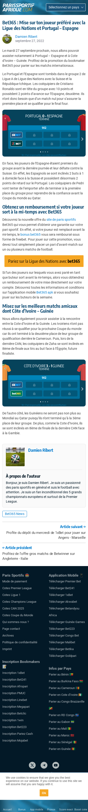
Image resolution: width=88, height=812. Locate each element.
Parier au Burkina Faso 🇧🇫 (66, 681)
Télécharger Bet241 (62, 588)
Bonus (22, 809)
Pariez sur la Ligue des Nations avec (44, 261)
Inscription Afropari (15, 686)
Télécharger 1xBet (61, 595)
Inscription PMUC (13, 693)
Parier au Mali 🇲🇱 (60, 728)
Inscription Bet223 (14, 727)
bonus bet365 (30, 234)
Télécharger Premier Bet (65, 581)
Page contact (11, 628)
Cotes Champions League (19, 601)
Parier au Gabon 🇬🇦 (61, 722)
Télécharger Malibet (62, 642)
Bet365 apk (44, 292)
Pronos (51, 809)
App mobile (36, 809)
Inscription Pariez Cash (17, 733)
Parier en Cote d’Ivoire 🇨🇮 (65, 694)
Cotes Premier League (17, 588)
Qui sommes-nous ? (15, 622)
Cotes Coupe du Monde (17, 615)
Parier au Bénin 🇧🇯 (61, 674)
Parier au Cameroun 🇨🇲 (64, 688)
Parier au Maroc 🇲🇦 (61, 735)
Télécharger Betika (61, 649)
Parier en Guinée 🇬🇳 (62, 749)
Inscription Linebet (14, 700)
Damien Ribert (40, 450)
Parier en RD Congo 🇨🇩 (64, 715)
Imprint (7, 649)
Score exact (66, 809)
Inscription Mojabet (15, 740)
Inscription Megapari (16, 706)
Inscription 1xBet (13, 673)
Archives (8, 635)
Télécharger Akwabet (63, 601)
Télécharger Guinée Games (67, 622)
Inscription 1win (12, 720)
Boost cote (80, 809)
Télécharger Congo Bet (64, 635)
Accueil (7, 809)
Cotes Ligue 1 (11, 595)
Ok (44, 793)
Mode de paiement (14, 581)
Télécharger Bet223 (62, 628)
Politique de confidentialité (19, 642)
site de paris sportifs (61, 219)
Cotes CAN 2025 (13, 608)
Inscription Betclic (14, 713)
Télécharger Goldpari (62, 656)
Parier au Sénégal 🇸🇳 (63, 742)
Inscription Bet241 (14, 679)
